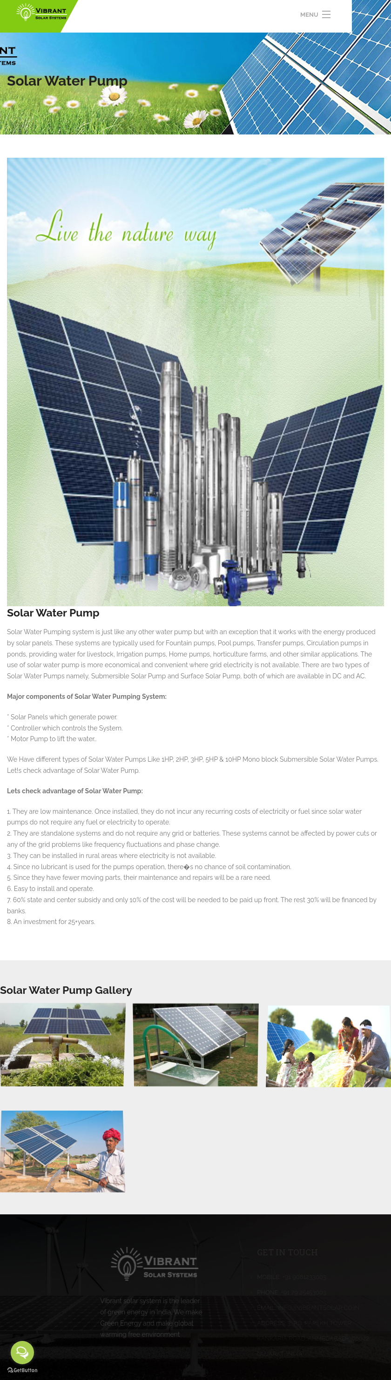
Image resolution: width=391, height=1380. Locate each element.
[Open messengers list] (22, 1352)
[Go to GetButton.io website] (22, 1370)
